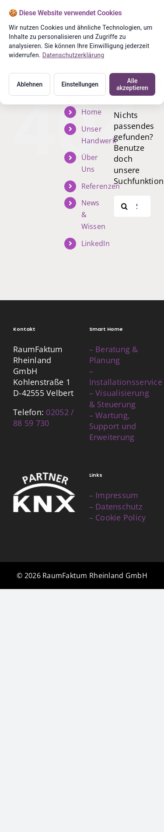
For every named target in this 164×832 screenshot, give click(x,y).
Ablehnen (29, 84)
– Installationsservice (125, 376)
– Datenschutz (116, 506)
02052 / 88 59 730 (43, 417)
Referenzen (100, 186)
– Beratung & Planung (113, 354)
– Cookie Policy (117, 517)
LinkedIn (95, 243)
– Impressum (114, 495)
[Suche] (125, 206)
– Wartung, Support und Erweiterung (112, 426)
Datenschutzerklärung (73, 55)
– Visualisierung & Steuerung (119, 398)
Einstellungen (79, 84)
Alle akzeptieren (132, 84)
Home (91, 112)
